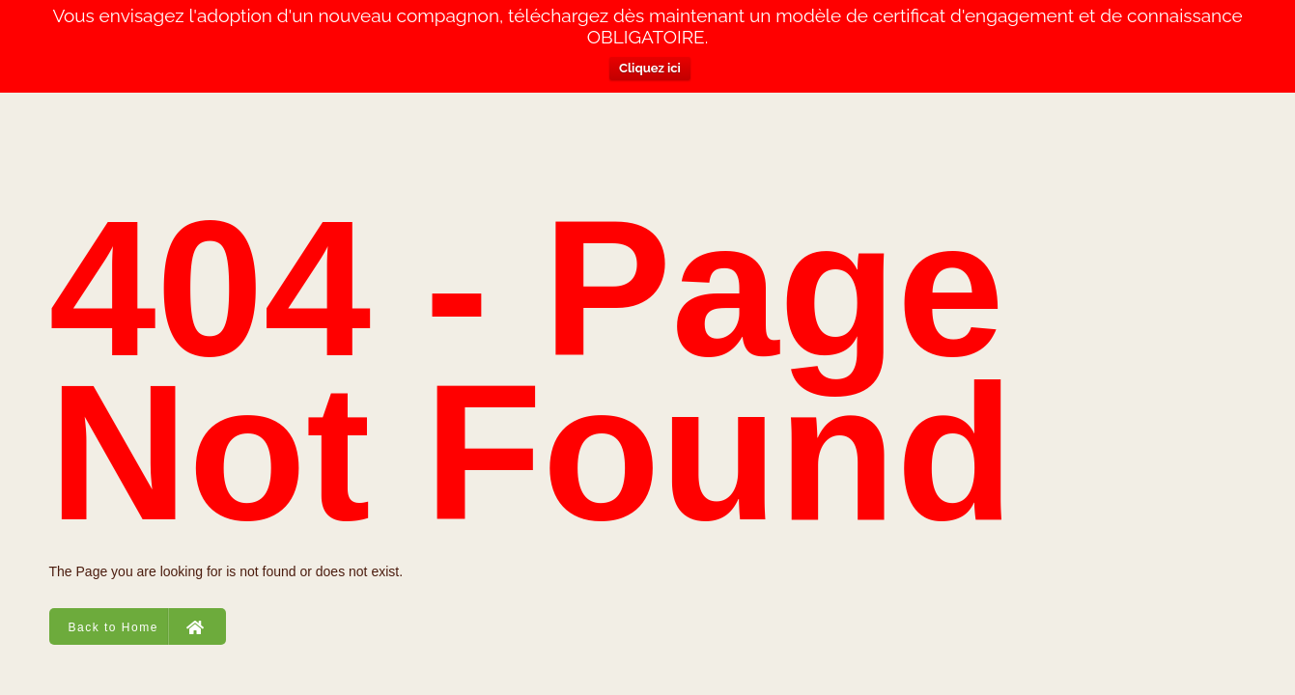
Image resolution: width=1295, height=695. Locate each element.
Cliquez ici (650, 68)
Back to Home (137, 626)
